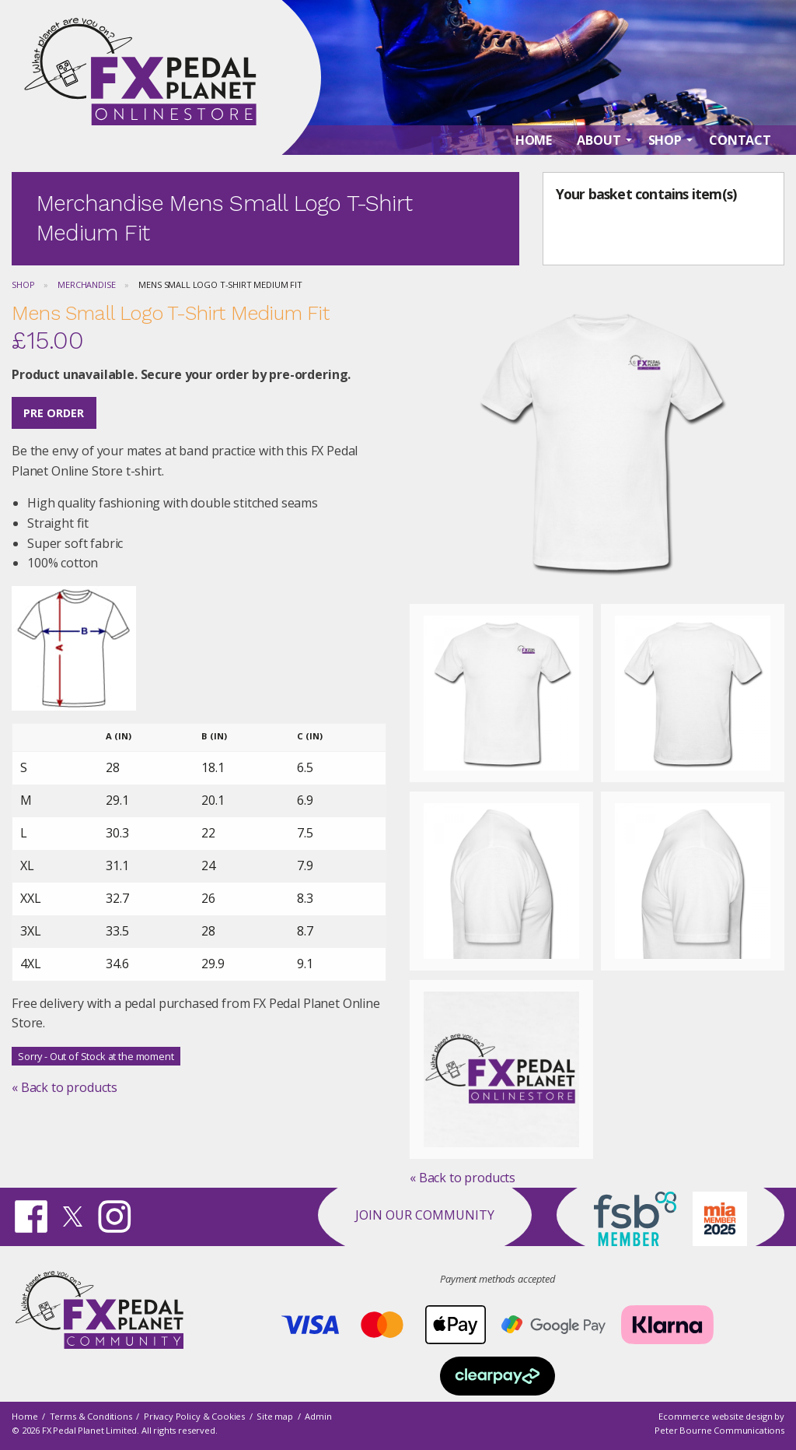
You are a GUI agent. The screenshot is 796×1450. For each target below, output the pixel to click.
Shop (23, 284)
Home (24, 1417)
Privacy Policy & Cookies (194, 1417)
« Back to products (64, 1087)
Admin (318, 1417)
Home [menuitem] (533, 140)
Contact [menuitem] (740, 140)
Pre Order (53, 413)
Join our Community (424, 1215)
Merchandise (86, 284)
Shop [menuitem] (665, 140)
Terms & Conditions (91, 1417)
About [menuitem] (598, 140)
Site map (275, 1417)
